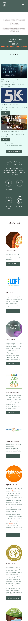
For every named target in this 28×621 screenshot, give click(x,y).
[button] (23, 4)
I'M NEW (8, 189)
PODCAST (19, 207)
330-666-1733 (14, 44)
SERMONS (19, 189)
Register (5, 113)
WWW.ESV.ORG (11, 564)
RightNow (14, 490)
